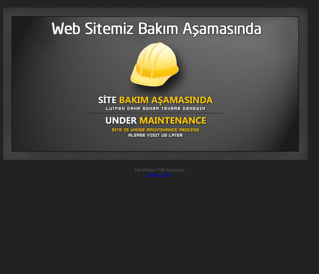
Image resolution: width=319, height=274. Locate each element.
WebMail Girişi (159, 174)
